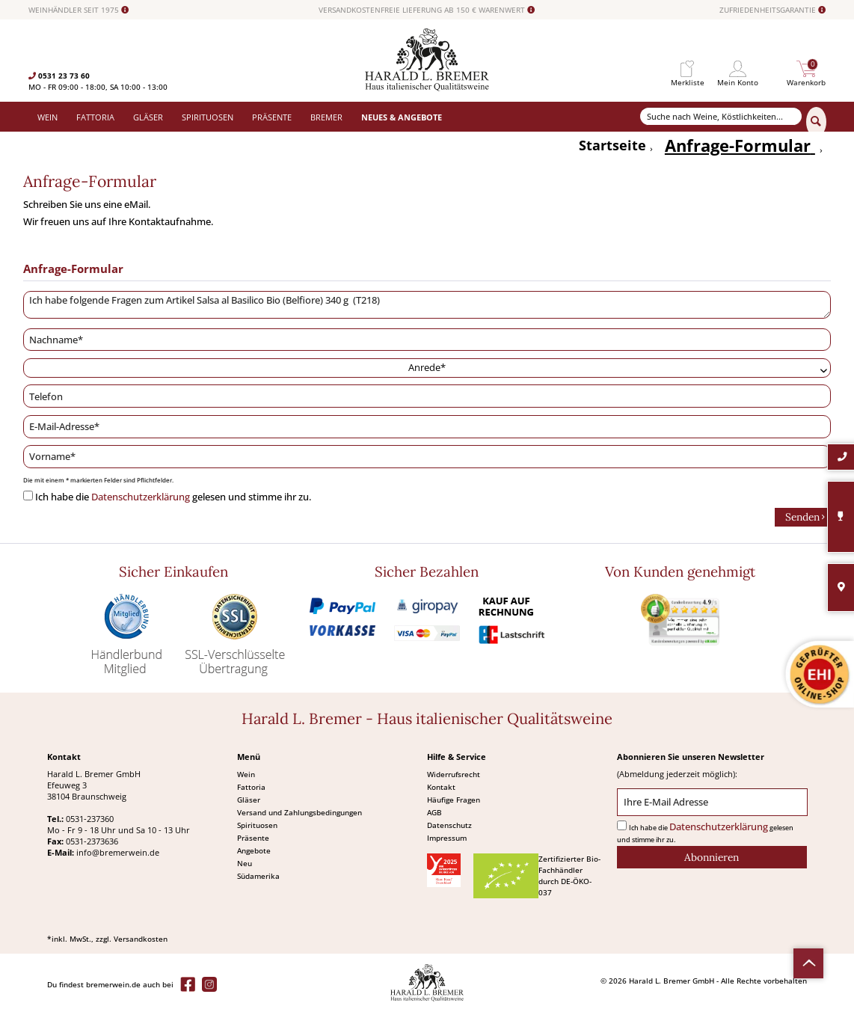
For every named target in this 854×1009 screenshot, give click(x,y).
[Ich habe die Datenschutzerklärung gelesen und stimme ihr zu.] (28, 495)
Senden (805, 516)
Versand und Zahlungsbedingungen (299, 812)
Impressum (447, 837)
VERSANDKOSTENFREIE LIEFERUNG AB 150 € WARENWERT (427, 10)
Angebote (254, 850)
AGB (434, 812)
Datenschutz (449, 825)
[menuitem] (687, 69)
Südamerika (258, 876)
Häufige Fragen (453, 799)
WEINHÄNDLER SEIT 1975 (78, 10)
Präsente (253, 837)
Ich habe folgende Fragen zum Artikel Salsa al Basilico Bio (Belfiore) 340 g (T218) (427, 305)
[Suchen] (816, 122)
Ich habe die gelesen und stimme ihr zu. (173, 497)
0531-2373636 (92, 841)
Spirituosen (257, 825)
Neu (244, 863)
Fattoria (251, 787)
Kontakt (441, 787)
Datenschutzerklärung (140, 497)
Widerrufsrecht (453, 774)
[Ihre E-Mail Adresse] (712, 802)
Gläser (248, 799)
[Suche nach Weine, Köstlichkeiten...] (721, 116)
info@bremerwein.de (117, 852)
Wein (246, 774)
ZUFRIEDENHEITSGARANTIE (772, 10)
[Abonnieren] (712, 857)
